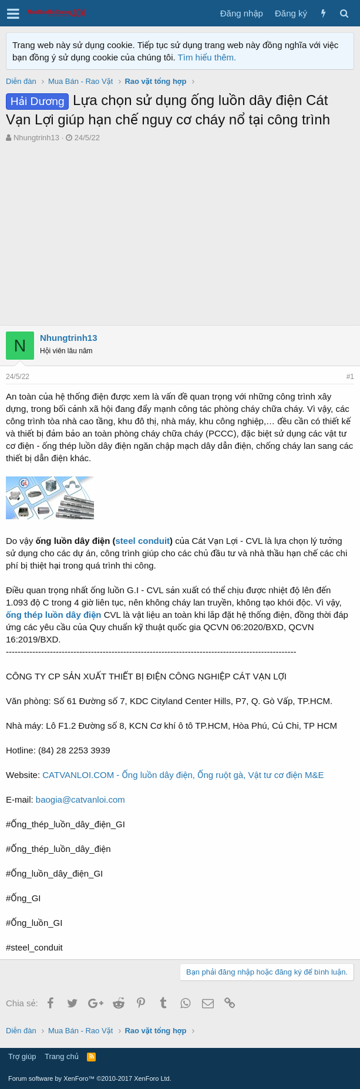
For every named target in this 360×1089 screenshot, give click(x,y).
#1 (350, 377)
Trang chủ (62, 1056)
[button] (13, 13)
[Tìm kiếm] (344, 13)
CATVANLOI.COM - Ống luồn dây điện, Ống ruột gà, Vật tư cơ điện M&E (183, 775)
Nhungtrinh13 (36, 137)
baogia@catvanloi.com (80, 799)
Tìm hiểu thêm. (207, 57)
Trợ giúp (22, 1056)
